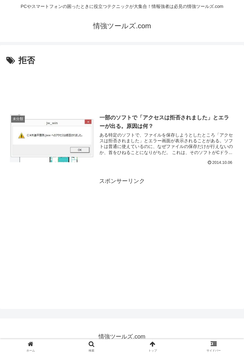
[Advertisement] (122, 85)
